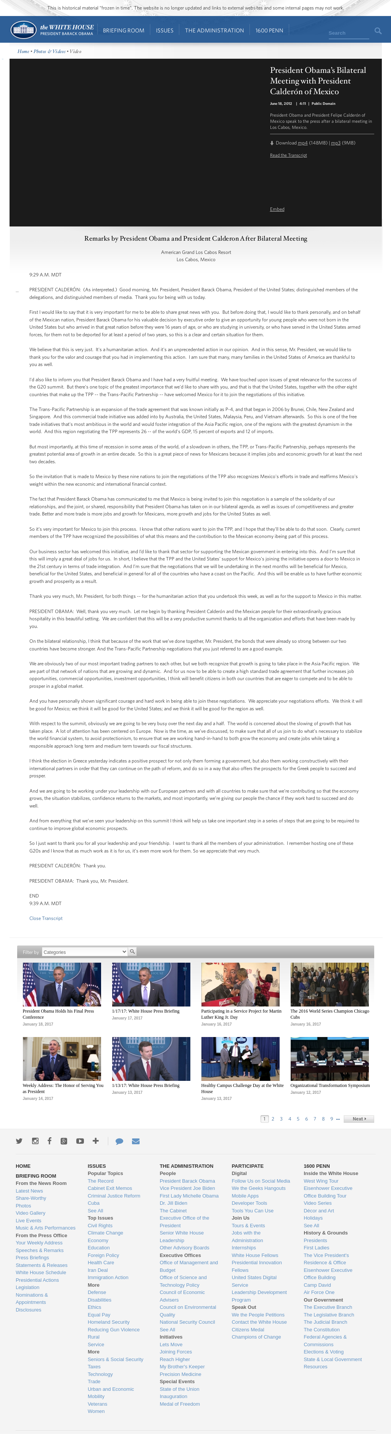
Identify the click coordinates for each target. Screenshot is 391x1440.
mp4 (303, 143)
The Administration (214, 30)
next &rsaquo (359, 1119)
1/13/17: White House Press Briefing (146, 1085)
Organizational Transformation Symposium (330, 1085)
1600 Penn (269, 30)
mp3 (336, 143)
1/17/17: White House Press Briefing (146, 1011)
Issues (165, 30)
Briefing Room (124, 30)
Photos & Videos (50, 51)
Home (52, 30)
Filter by (31, 952)
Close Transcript (46, 918)
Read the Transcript (288, 154)
